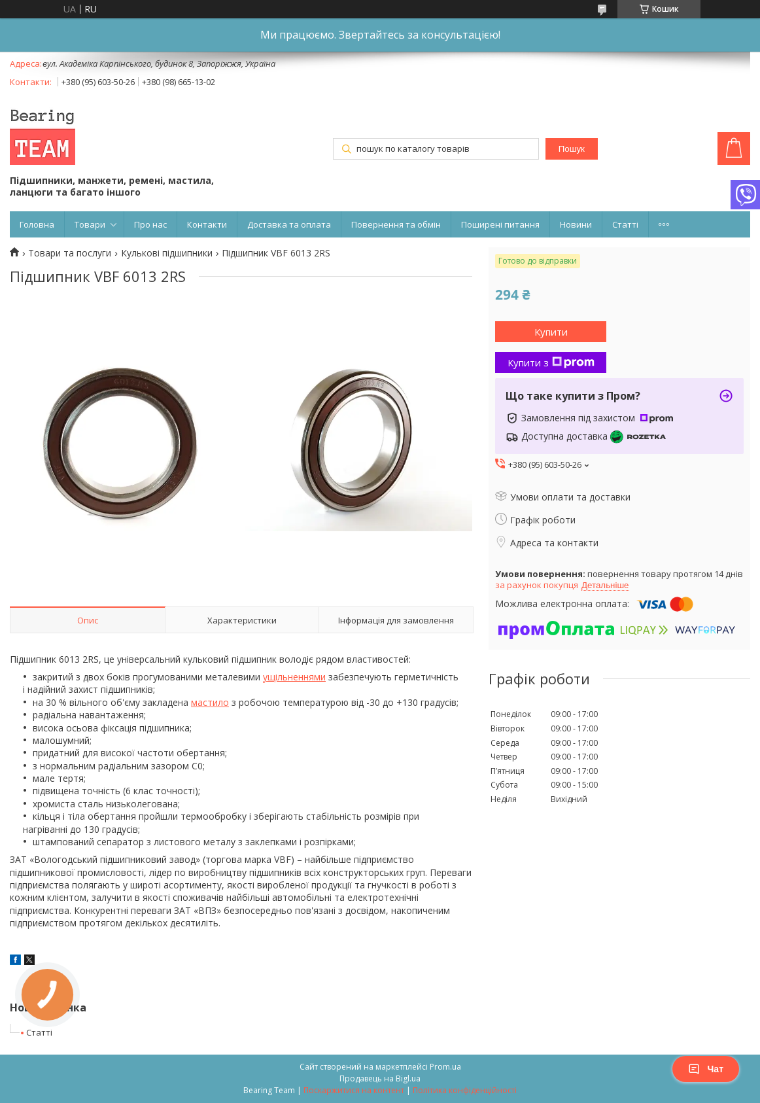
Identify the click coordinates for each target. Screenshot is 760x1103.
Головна (37, 224)
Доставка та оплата (289, 224)
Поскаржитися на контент (353, 1090)
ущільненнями (294, 677)
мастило (210, 702)
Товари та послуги (69, 253)
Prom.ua (445, 1066)
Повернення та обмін (396, 224)
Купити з (551, 362)
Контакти (207, 224)
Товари (90, 224)
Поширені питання (500, 224)
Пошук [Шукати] (572, 149)
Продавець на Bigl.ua (380, 1078)
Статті (625, 224)
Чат (705, 1069)
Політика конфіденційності (465, 1090)
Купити (551, 331)
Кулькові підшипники (167, 253)
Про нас (150, 224)
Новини (576, 224)
